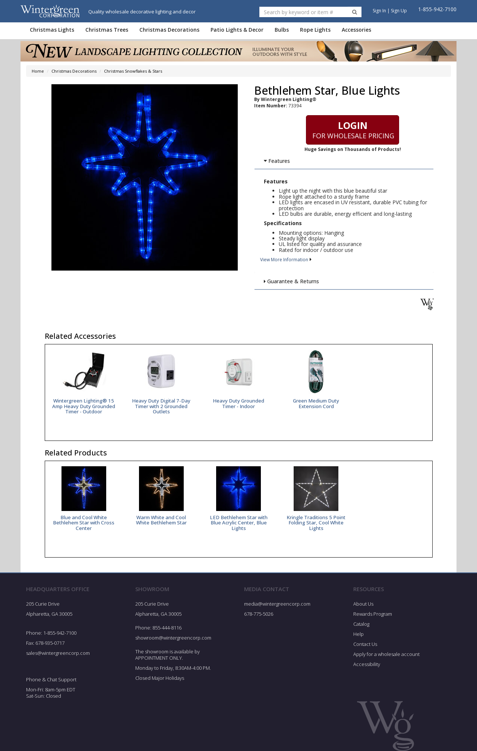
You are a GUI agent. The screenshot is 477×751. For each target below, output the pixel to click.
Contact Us (365, 644)
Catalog (361, 624)
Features (277, 160)
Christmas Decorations (169, 29)
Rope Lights (315, 29)
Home (38, 71)
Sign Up (399, 10)
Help (358, 634)
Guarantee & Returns (291, 281)
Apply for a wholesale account (386, 654)
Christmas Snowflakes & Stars (133, 71)
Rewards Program (372, 614)
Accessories (356, 29)
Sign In (379, 10)
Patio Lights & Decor (237, 29)
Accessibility (366, 664)
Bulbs (282, 29)
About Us (363, 604)
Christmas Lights (52, 29)
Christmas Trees (106, 29)
